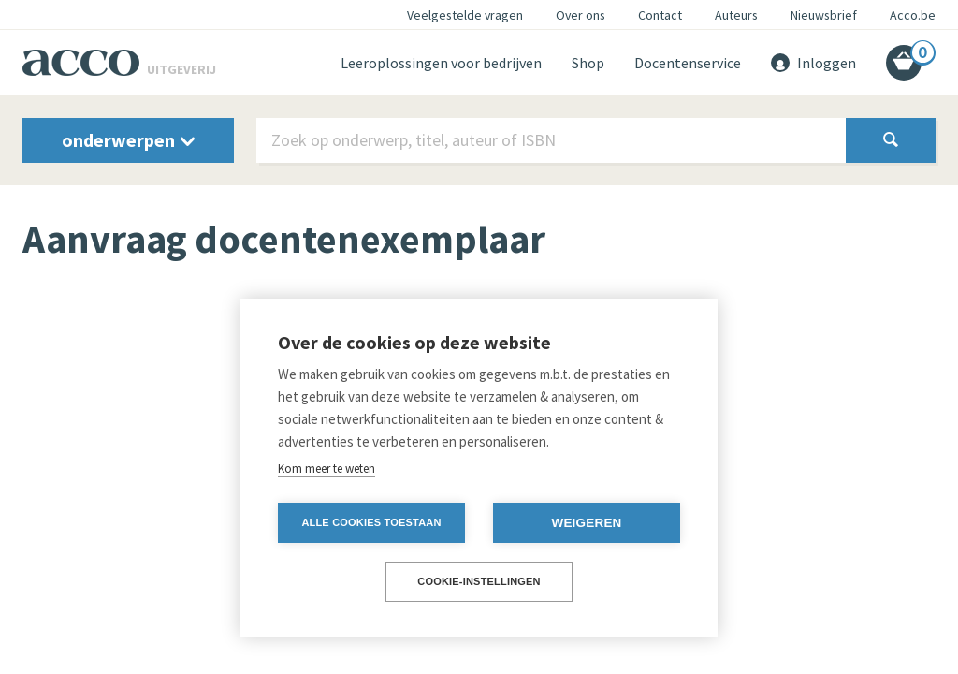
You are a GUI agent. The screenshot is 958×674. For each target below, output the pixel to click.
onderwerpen (128, 140)
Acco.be (913, 15)
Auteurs (736, 15)
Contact (660, 15)
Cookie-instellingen (479, 581)
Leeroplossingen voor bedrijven (441, 62)
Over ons (580, 15)
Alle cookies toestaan (371, 522)
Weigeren (586, 523)
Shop (588, 62)
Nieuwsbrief (824, 15)
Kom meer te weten (326, 468)
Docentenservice (687, 62)
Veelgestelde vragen (465, 15)
